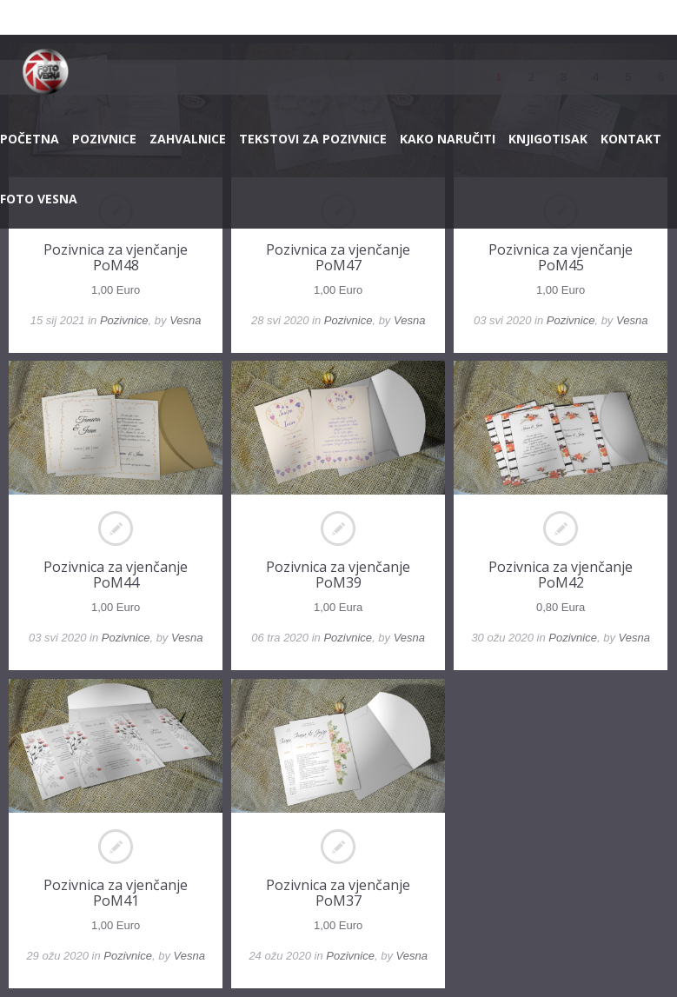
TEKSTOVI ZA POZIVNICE (313, 138)
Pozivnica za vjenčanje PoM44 (115, 574)
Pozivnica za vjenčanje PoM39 (338, 574)
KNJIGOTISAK (547, 138)
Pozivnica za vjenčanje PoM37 (338, 892)
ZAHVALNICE (187, 138)
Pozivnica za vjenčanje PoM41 (115, 892)
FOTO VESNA (38, 198)
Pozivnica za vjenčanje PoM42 (560, 574)
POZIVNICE (104, 138)
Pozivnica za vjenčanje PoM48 (115, 257)
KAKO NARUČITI (447, 138)
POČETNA (29, 138)
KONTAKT (631, 138)
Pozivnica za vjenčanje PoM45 (560, 257)
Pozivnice (124, 320)
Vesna (185, 320)
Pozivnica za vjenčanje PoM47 (338, 257)
